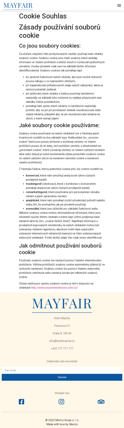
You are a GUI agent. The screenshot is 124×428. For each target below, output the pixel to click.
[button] (119, 5)
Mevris (73, 424)
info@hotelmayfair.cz (62, 341)
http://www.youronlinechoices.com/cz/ (54, 287)
